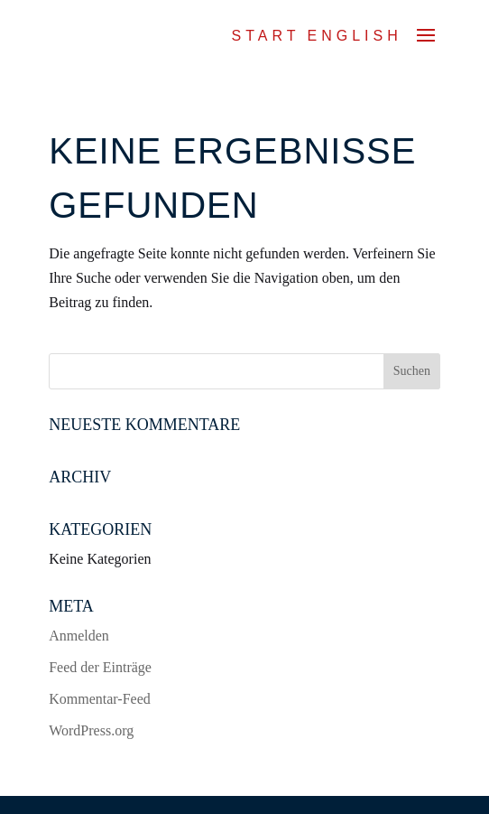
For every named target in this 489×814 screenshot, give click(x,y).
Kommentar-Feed (100, 698)
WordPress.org (91, 730)
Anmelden (79, 635)
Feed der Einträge (100, 667)
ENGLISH (355, 35)
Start (266, 35)
